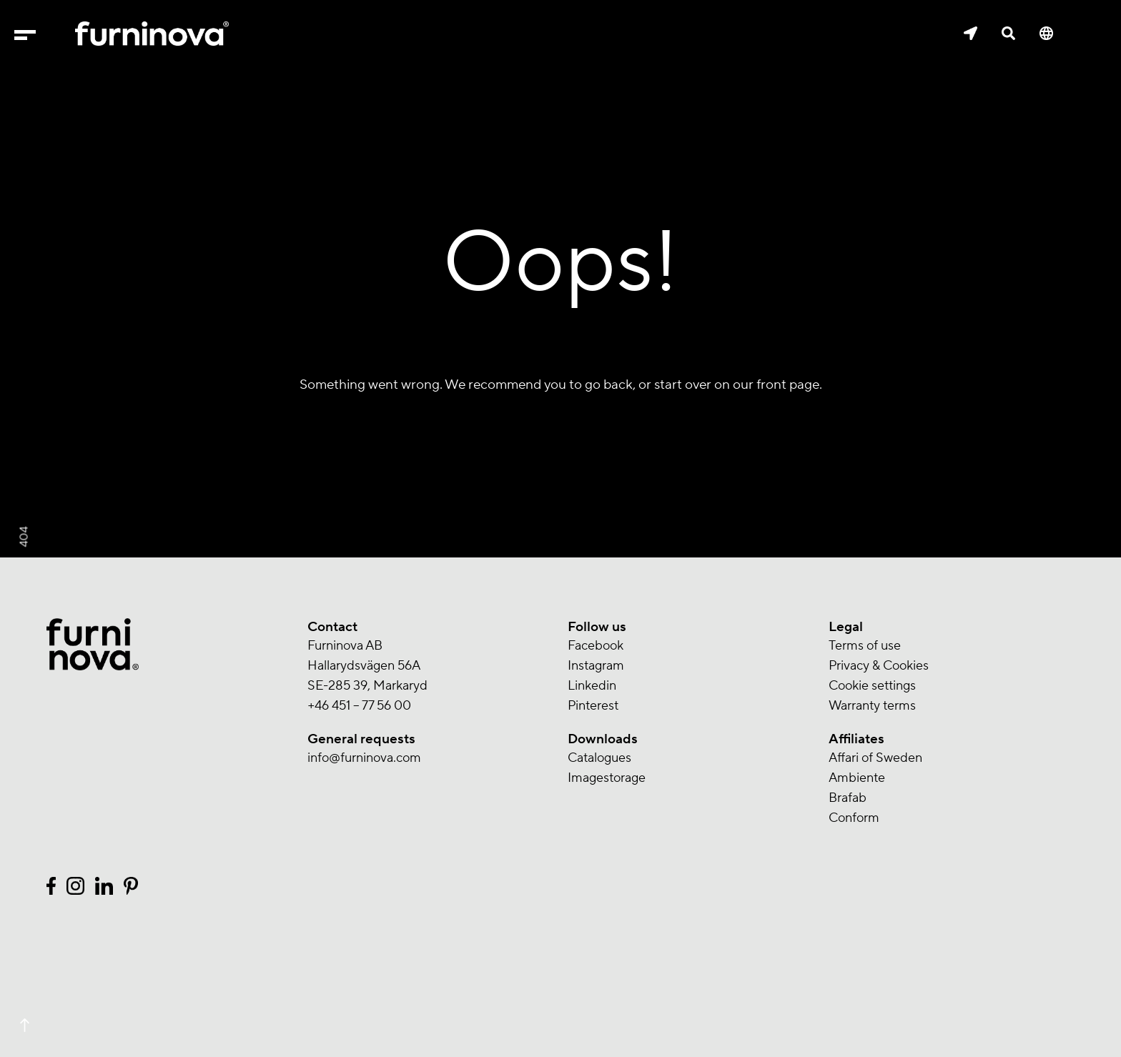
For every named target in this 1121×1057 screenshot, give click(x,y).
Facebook (595, 645)
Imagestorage (607, 778)
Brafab (847, 798)
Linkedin (592, 686)
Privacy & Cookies (879, 665)
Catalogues (599, 758)
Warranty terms (872, 706)
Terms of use (865, 645)
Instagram (596, 665)
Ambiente (857, 778)
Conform (854, 818)
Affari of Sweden (875, 758)
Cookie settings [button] (872, 686)
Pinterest (593, 706)
